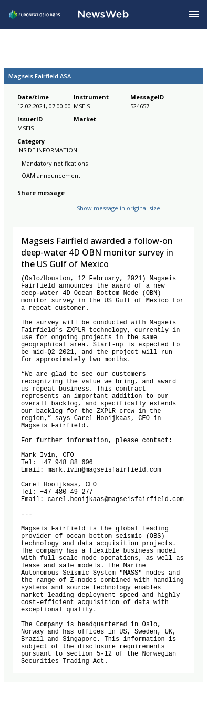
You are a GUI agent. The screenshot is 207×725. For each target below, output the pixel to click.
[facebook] (23, 216)
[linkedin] (59, 216)
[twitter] (40, 216)
